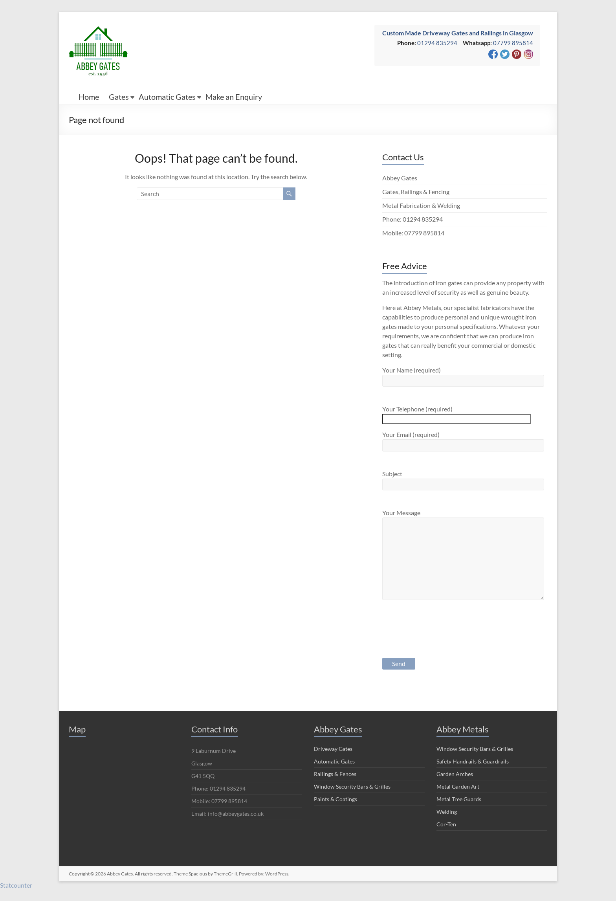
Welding (446, 811)
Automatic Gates (167, 96)
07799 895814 (513, 42)
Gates (119, 96)
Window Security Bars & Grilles (352, 786)
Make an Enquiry (233, 96)
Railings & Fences (335, 774)
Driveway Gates (333, 748)
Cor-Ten (446, 824)
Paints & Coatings (335, 799)
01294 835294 (437, 42)
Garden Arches (454, 774)
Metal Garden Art (457, 786)
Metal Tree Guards (458, 799)
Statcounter (16, 885)
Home (89, 96)
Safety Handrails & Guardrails (472, 761)
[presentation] (442, 635)
